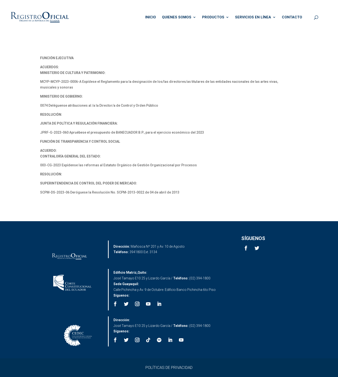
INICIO (150, 17)
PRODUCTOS (213, 17)
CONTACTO (292, 17)
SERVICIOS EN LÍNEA (253, 17)
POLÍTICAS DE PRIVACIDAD (169, 367)
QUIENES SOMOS (176, 17)
